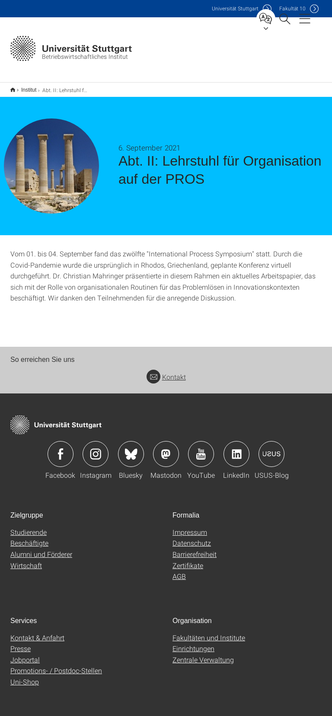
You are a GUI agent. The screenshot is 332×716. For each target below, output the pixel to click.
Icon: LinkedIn (236, 448)
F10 (292, 8)
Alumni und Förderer (41, 548)
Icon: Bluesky (131, 448)
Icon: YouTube (201, 448)
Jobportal (25, 653)
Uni (235, 8)
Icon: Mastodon (166, 448)
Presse (20, 642)
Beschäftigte (29, 537)
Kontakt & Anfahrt (37, 631)
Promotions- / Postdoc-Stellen (56, 664)
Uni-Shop (24, 676)
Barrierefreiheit (194, 548)
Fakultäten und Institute (208, 631)
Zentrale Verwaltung (203, 653)
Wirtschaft (26, 559)
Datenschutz (191, 537)
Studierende (28, 526)
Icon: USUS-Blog (271, 448)
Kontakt (166, 371)
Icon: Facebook (60, 448)
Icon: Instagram (96, 448)
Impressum (189, 526)
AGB (179, 570)
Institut (24, 87)
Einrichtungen (193, 642)
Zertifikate (187, 559)
